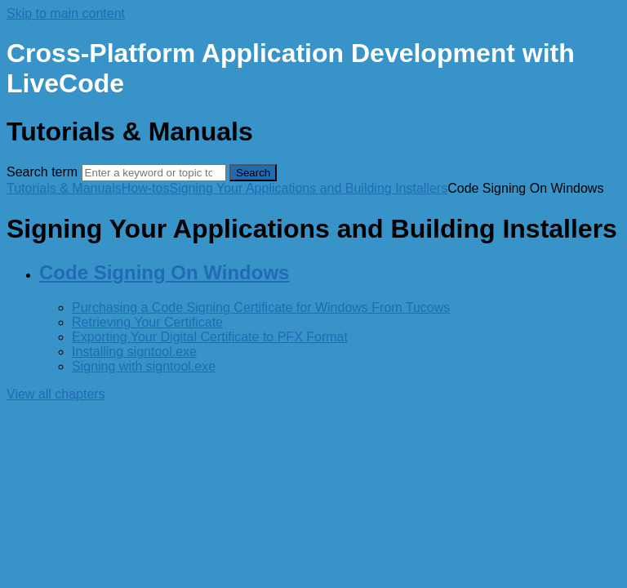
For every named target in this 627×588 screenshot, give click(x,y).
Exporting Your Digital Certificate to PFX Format (210, 337)
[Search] (154, 172)
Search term (42, 172)
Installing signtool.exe (134, 352)
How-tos (146, 188)
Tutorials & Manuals (64, 188)
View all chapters (56, 394)
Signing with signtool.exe (144, 366)
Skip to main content (66, 13)
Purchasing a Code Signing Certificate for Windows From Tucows (261, 307)
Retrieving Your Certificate (147, 322)
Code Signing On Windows (164, 272)
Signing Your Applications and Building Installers (308, 188)
